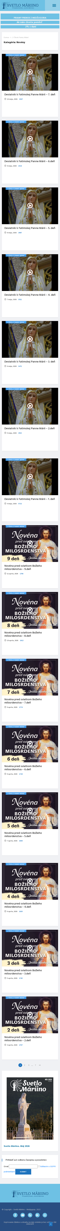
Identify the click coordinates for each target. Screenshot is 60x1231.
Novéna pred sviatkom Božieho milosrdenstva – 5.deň (23, 835)
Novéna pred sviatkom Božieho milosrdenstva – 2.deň (23, 1039)
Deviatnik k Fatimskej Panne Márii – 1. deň (29, 499)
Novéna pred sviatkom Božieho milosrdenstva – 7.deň (23, 701)
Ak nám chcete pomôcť (30, 22)
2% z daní (30, 27)
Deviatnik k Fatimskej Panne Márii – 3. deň (29, 362)
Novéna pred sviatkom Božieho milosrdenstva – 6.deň (23, 768)
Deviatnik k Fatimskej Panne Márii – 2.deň (29, 428)
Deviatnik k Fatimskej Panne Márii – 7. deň (29, 94)
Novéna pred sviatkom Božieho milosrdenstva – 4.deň (23, 905)
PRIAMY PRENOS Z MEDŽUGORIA (30, 18)
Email (6, 1166)
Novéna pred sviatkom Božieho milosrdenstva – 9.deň (23, 567)
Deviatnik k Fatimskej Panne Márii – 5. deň (29, 228)
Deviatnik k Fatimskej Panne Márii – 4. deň (29, 295)
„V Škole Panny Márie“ (20, 37)
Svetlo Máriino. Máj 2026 (17, 1146)
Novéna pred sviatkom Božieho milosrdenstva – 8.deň (23, 634)
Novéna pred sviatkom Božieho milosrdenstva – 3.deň (23, 972)
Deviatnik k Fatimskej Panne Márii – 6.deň (29, 161)
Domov (6, 37)
